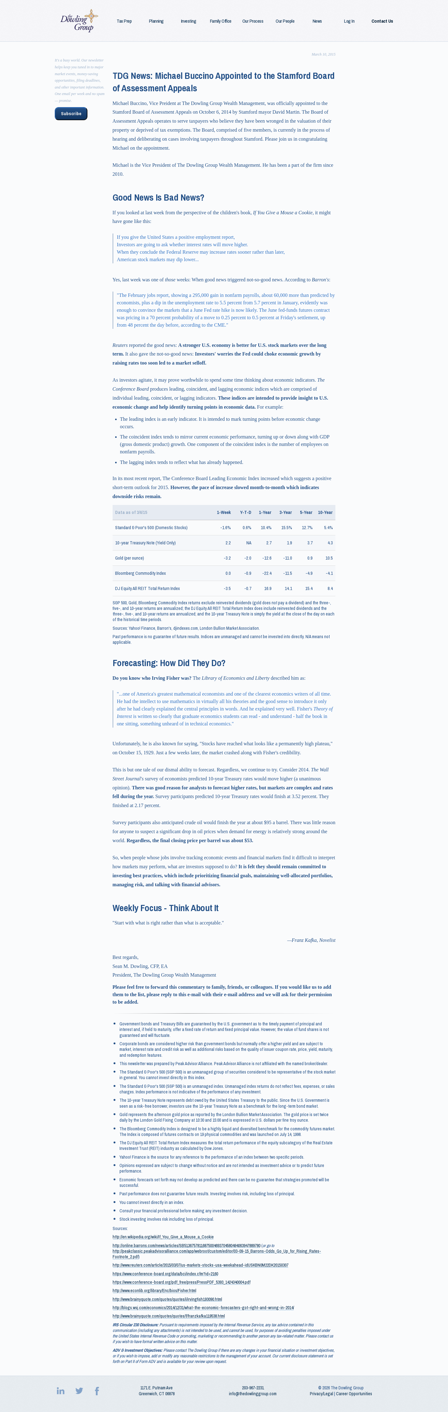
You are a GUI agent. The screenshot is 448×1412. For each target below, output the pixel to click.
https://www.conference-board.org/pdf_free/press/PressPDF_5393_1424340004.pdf (181, 1282)
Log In (349, 21)
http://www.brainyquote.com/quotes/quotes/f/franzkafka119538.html (169, 1316)
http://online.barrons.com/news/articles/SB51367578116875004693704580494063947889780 (186, 1246)
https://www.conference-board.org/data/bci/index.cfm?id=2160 (165, 1274)
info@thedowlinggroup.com (253, 1394)
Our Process (253, 21)
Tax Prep (124, 21)
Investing (188, 21)
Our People (285, 21)
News (317, 21)
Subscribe (71, 113)
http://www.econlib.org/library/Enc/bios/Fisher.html (154, 1291)
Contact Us (382, 21)
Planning (156, 21)
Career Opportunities (354, 1394)
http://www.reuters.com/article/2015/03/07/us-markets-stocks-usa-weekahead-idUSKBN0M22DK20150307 (200, 1265)
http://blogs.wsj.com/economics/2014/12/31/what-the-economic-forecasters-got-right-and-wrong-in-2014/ (203, 1308)
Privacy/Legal (321, 1394)
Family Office (220, 21)
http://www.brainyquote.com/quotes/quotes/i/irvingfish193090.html (167, 1299)
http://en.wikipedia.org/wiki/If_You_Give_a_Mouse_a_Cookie (163, 1237)
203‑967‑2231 (253, 1388)
